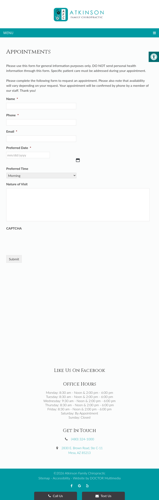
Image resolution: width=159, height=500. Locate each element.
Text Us (103, 496)
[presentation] (37, 240)
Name (12, 99)
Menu (8, 33)
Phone (12, 115)
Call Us (55, 496)
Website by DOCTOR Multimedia (96, 478)
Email (11, 131)
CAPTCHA (14, 228)
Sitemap (44, 478)
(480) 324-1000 (82, 439)
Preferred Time (17, 168)
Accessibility (61, 478)
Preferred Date (18, 148)
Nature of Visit (17, 184)
